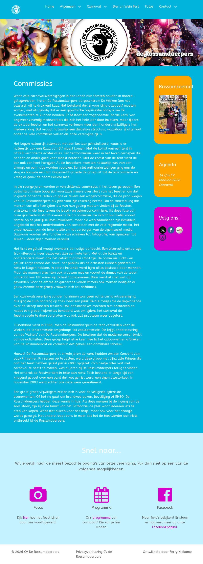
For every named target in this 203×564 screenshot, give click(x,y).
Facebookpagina (164, 527)
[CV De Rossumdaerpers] (15, 9)
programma (102, 517)
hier (26, 517)
